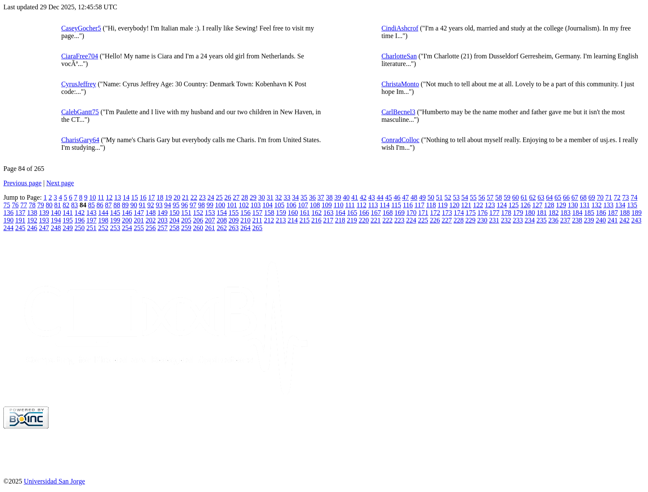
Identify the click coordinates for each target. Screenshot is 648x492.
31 (270, 197)
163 (328, 212)
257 (162, 227)
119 (442, 205)
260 (198, 227)
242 (624, 220)
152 (198, 212)
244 (8, 227)
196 (79, 220)
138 (32, 212)
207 (210, 220)
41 (354, 197)
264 (245, 227)
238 (577, 220)
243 (636, 220)
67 (574, 197)
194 (56, 220)
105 (279, 205)
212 (269, 220)
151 (186, 212)
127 (537, 205)
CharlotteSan (399, 56)
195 (68, 220)
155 (234, 212)
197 (91, 220)
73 (625, 197)
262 (222, 227)
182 (554, 212)
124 (501, 205)
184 (577, 212)
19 (168, 197)
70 (600, 197)
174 (459, 212)
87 (108, 205)
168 (388, 212)
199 (115, 220)
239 (589, 220)
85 (91, 205)
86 (100, 205)
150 (174, 212)
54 (464, 197)
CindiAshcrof (399, 28)
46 (397, 197)
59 (507, 197)
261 (210, 227)
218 (340, 220)
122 (478, 205)
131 (584, 205)
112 (361, 205)
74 (634, 197)
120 (454, 205)
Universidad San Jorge (54, 481)
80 (49, 205)
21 (185, 197)
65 (557, 197)
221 (375, 220)
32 (278, 197)
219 (352, 220)
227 (446, 220)
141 (68, 212)
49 (422, 197)
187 (613, 212)
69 (591, 197)
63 (541, 197)
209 (234, 220)
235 (541, 220)
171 (423, 212)
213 (281, 220)
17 (151, 197)
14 (126, 197)
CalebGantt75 (80, 111)
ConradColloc (400, 139)
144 (103, 212)
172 (435, 212)
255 (139, 227)
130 (573, 205)
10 (92, 197)
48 (414, 197)
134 (620, 205)
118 (431, 205)
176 (482, 212)
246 (32, 227)
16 (143, 197)
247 (44, 227)
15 (134, 197)
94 (167, 205)
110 (338, 205)
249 (68, 227)
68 (583, 197)
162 (317, 212)
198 (103, 220)
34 (295, 197)
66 (566, 197)
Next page (60, 183)
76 (15, 205)
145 (115, 212)
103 (256, 205)
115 (396, 205)
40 (346, 197)
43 (371, 197)
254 (127, 227)
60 (515, 197)
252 (103, 227)
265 (257, 227)
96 (184, 205)
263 (234, 227)
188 (625, 212)
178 (506, 212)
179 (518, 212)
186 (601, 212)
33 (287, 197)
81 (57, 205)
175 (471, 212)
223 (399, 220)
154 (222, 212)
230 (482, 220)
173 (447, 212)
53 (456, 197)
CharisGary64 (80, 139)
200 (127, 220)
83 (74, 205)
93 (159, 205)
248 (56, 227)
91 (142, 205)
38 (329, 197)
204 (174, 220)
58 (498, 197)
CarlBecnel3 (398, 111)
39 (337, 197)
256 (151, 227)
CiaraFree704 (79, 56)
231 (494, 220)
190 (8, 220)
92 (150, 205)
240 (601, 220)
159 (281, 212)
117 (419, 205)
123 (490, 205)
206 (198, 220)
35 (304, 197)
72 (617, 197)
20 (177, 197)
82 (66, 205)
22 (193, 197)
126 (525, 205)
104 (267, 205)
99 (210, 205)
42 (363, 197)
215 (304, 220)
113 (373, 205)
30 (261, 197)
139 (44, 212)
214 (292, 220)
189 (636, 212)
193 (44, 220)
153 (210, 212)
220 (363, 220)
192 (32, 220)
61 (524, 197)
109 (327, 205)
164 (340, 212)
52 (447, 197)
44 (380, 197)
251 (91, 227)
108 (315, 205)
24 (210, 197)
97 (193, 205)
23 (202, 197)
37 (320, 197)
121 (466, 205)
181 (542, 212)
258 (174, 227)
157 (257, 212)
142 (79, 212)
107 (303, 205)
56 (481, 197)
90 (133, 205)
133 (608, 205)
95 (176, 205)
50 (430, 197)
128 (549, 205)
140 (56, 212)
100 (220, 205)
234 (529, 220)
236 (553, 220)
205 (186, 220)
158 (269, 212)
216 (316, 220)
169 (399, 212)
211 (257, 220)
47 (405, 197)
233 (518, 220)
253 (115, 227)
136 (8, 212)
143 (91, 212)
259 (186, 227)
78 (32, 205)
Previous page (22, 183)
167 (376, 212)
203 (162, 220)
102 (244, 205)
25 (219, 197)
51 (439, 197)
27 (236, 197)
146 (127, 212)
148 (151, 212)
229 (470, 220)
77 (23, 205)
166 (364, 212)
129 (561, 205)
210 (245, 220)
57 (490, 197)
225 (423, 220)
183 (565, 212)
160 (293, 212)
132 (596, 205)
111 (350, 205)
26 (227, 197)
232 (506, 220)
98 (201, 205)
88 (116, 205)
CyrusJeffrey (78, 84)
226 (435, 220)
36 (312, 197)
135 (632, 205)
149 (162, 212)
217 (328, 220)
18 (160, 197)
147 (139, 212)
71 (608, 197)
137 (20, 212)
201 (139, 220)
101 (232, 205)
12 (109, 197)
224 (411, 220)
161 (305, 212)
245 (20, 227)
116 (408, 205)
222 (387, 220)
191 (20, 220)
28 (244, 197)
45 (388, 197)
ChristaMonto (400, 84)
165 (352, 212)
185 (589, 212)
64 (549, 197)
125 (513, 205)
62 (532, 197)
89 (125, 205)
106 (291, 205)
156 (245, 212)
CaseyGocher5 (81, 28)
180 (530, 212)
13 (117, 197)
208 (222, 220)
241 (612, 220)
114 (384, 205)
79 (40, 205)
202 (151, 220)
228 (458, 220)
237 (565, 220)
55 (473, 197)
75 (6, 205)
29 (253, 197)
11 (101, 197)
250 (79, 227)
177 (494, 212)
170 (411, 212)
